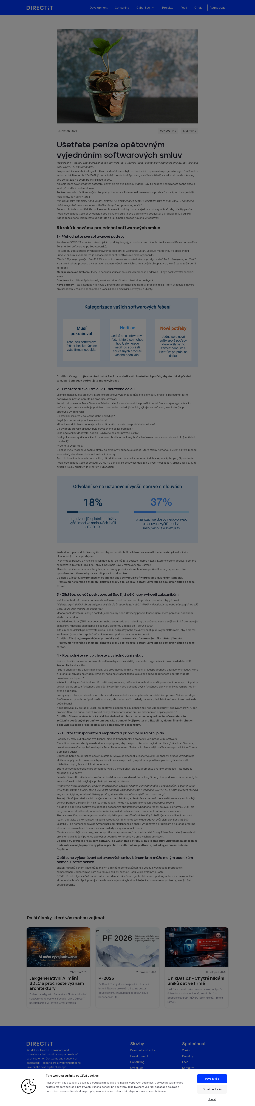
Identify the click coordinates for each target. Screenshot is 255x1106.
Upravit (212, 1099)
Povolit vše (212, 1078)
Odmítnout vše (212, 1089)
